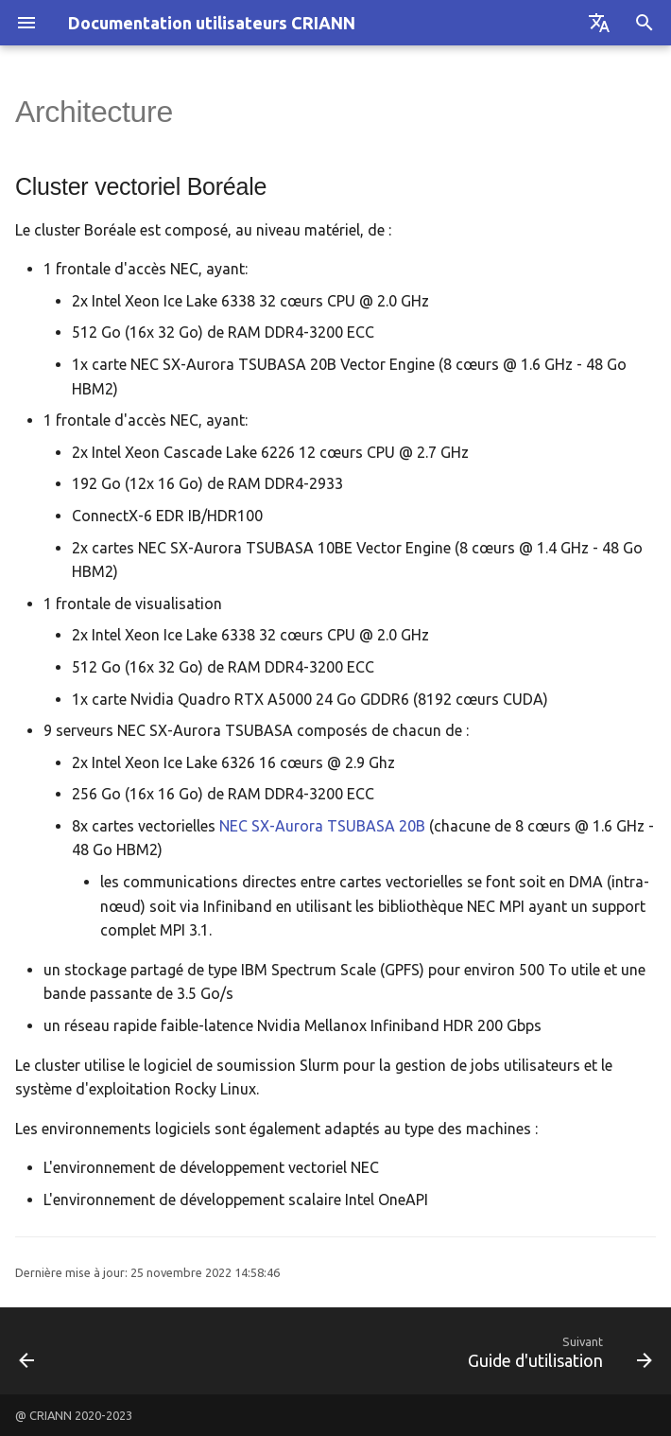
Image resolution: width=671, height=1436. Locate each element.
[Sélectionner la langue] (599, 23)
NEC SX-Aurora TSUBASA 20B (322, 825)
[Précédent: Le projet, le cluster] (28, 1351)
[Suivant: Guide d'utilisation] (556, 1351)
